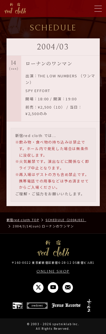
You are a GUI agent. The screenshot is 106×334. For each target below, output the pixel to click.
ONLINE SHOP (53, 271)
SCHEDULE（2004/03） (66, 219)
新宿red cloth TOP (23, 219)
